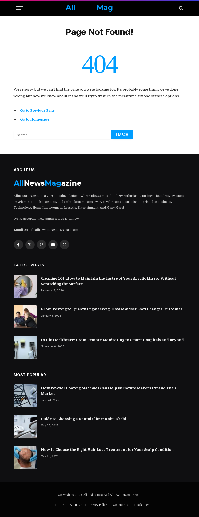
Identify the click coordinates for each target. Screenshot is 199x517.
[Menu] (19, 8)
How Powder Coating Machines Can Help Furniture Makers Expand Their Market (109, 390)
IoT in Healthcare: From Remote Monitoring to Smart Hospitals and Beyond (112, 339)
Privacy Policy (98, 504)
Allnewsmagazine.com (125, 494)
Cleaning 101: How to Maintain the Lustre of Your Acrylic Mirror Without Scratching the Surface (108, 280)
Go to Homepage (34, 119)
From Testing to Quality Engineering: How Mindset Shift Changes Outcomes (112, 308)
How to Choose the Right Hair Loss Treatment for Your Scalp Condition (107, 449)
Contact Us (120, 504)
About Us (76, 504)
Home (59, 504)
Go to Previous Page (37, 110)
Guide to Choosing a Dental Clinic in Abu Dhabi (83, 418)
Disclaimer (141, 504)
